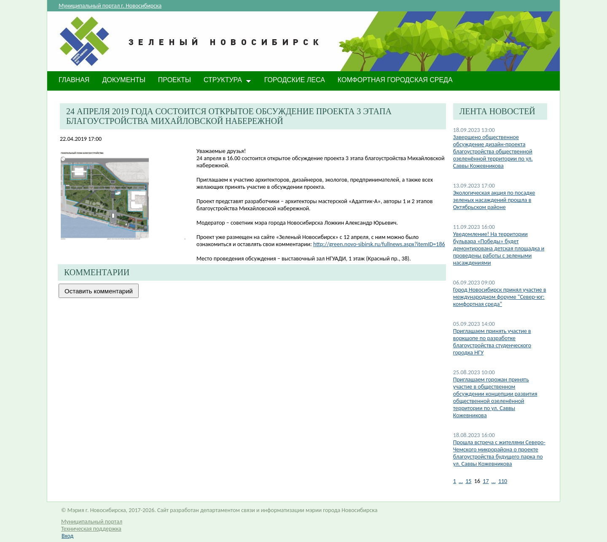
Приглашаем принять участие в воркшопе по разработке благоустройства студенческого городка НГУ (492, 341)
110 (502, 481)
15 (468, 481)
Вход (67, 535)
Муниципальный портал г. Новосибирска (110, 5)
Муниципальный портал (91, 521)
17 (486, 481)
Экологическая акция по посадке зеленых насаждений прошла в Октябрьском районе (494, 200)
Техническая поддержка (91, 528)
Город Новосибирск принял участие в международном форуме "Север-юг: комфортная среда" (499, 297)
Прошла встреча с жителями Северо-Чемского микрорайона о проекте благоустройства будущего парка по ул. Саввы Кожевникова (499, 453)
